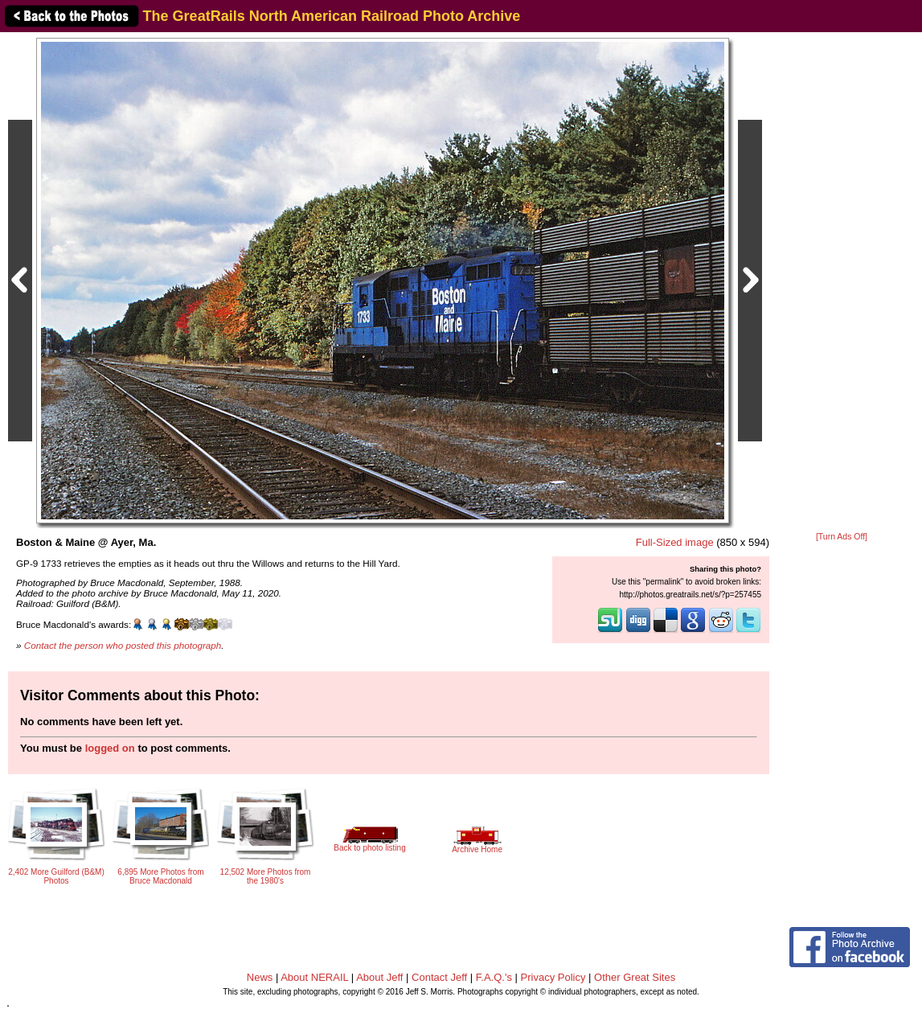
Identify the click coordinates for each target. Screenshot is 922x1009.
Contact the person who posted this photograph (123, 645)
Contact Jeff (439, 977)
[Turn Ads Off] (841, 536)
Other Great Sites (634, 977)
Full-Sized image (675, 542)
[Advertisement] (841, 283)
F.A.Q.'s (494, 977)
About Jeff (379, 977)
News (260, 977)
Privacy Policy (553, 977)
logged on (110, 748)
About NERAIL (314, 977)
